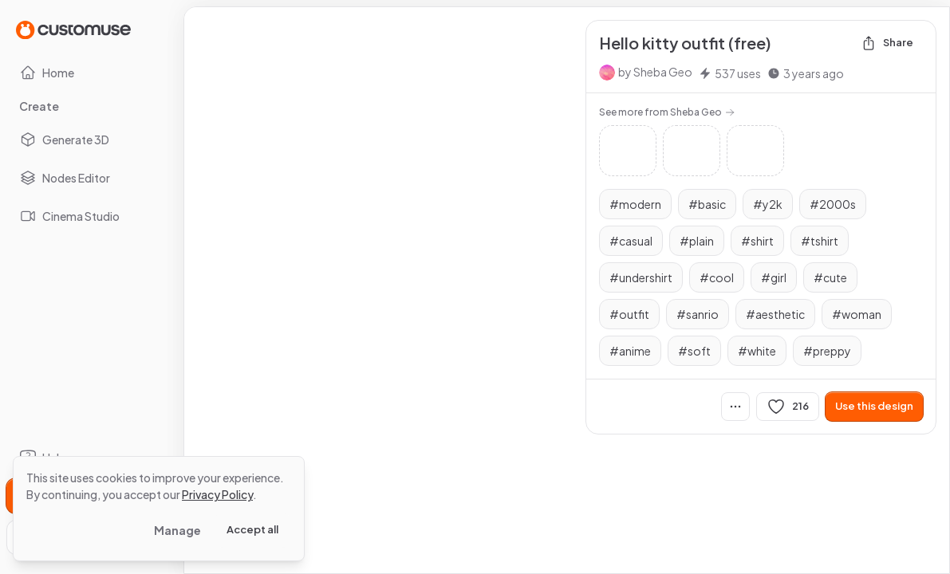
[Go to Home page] (73, 29)
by (655, 72)
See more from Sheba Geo (667, 112)
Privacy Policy (217, 494)
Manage (177, 530)
